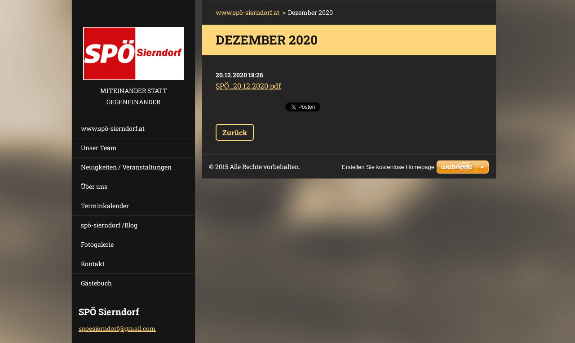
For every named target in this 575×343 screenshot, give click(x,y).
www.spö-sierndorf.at (113, 128)
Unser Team (99, 147)
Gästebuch (96, 283)
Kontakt (93, 263)
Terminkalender (105, 205)
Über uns (94, 186)
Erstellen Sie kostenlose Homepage (388, 167)
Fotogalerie (97, 244)
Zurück (234, 132)
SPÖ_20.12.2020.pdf (248, 85)
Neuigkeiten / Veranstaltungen (126, 167)
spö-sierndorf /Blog (109, 225)
